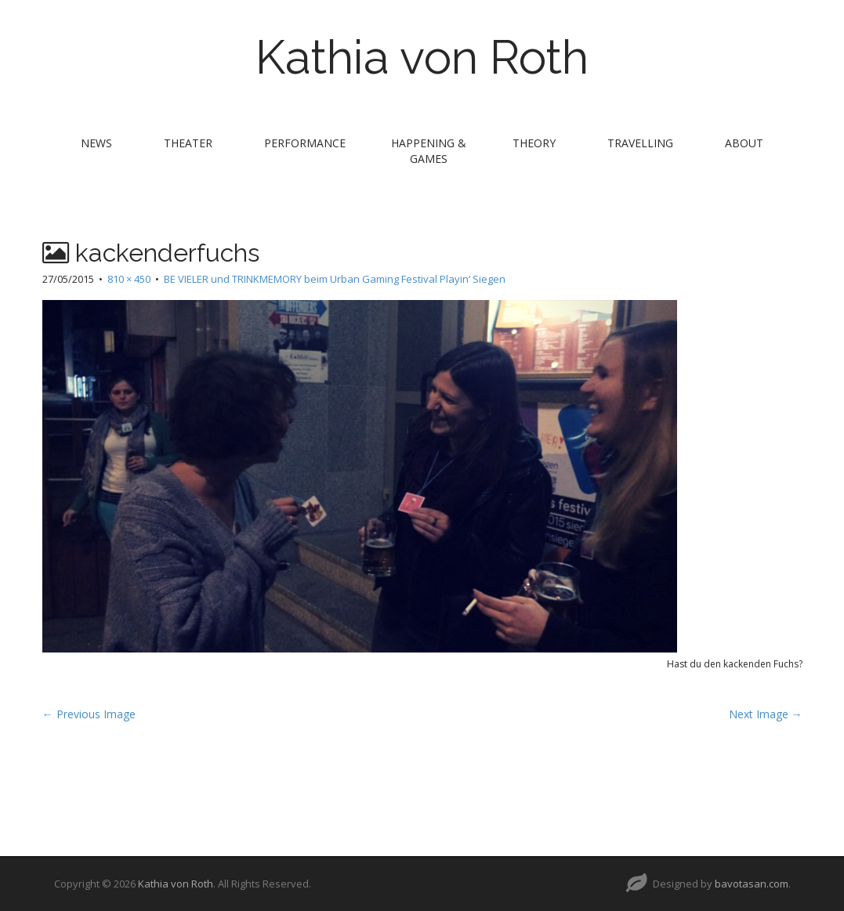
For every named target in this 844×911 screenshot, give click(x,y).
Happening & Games (428, 151)
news (96, 143)
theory (534, 143)
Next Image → (765, 714)
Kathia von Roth (422, 57)
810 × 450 (128, 279)
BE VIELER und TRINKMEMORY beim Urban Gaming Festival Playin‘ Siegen (334, 279)
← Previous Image (89, 714)
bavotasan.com (751, 884)
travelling (640, 143)
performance (305, 143)
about (744, 143)
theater (188, 143)
